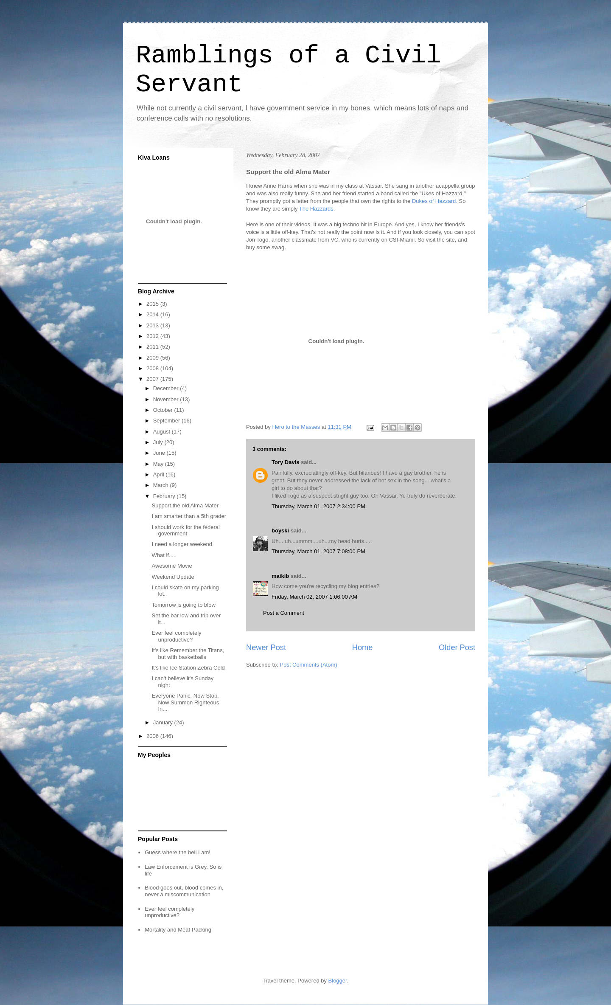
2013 (153, 325)
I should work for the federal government (185, 530)
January (163, 722)
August (162, 431)
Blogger (337, 980)
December (166, 388)
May (159, 464)
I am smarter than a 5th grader (188, 516)
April (159, 474)
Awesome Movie (171, 566)
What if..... (164, 555)
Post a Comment (283, 613)
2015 (153, 304)
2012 (153, 336)
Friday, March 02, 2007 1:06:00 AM (314, 597)
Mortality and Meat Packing (178, 929)
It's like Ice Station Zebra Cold (187, 667)
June (160, 453)
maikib (280, 576)
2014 (153, 314)
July (159, 442)
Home (362, 647)
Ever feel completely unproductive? (176, 636)
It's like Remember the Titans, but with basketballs (187, 653)
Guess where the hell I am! (177, 852)
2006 (153, 736)
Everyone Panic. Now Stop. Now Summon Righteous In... (185, 702)
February (165, 496)
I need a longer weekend (181, 544)
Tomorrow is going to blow (183, 605)
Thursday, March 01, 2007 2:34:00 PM (318, 506)
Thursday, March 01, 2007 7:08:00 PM (318, 551)
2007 (153, 379)
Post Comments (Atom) (308, 665)
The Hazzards (316, 209)
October (163, 410)
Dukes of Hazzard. (434, 201)
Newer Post (266, 647)
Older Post (457, 647)
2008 (153, 368)
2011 (153, 346)
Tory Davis (286, 462)
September (167, 420)
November (166, 399)
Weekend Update (172, 577)
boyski (280, 530)
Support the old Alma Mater (185, 505)
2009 (153, 358)
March (161, 485)
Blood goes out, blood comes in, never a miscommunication (184, 891)
